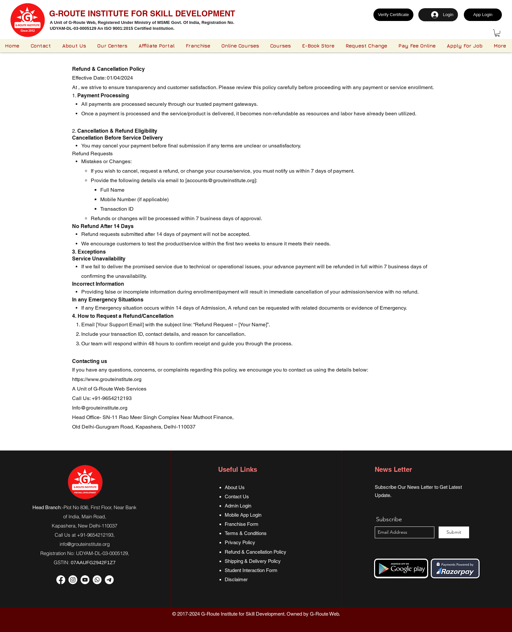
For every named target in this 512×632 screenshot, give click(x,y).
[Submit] (454, 532)
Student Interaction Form (251, 570)
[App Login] (483, 14)
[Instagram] (72, 579)
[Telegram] (109, 579)
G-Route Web (324, 614)
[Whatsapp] (97, 579)
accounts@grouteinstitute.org (221, 180)
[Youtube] (85, 579)
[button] (497, 33)
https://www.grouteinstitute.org (107, 379)
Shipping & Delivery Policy (253, 561)
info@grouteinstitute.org (85, 544)
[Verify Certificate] (393, 14)
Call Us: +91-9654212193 (102, 398)
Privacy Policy (240, 542)
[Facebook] (60, 579)
